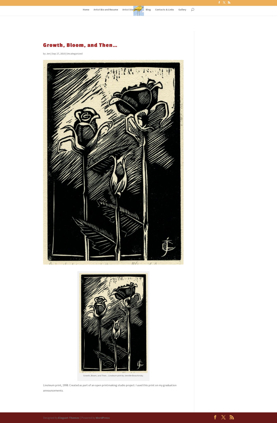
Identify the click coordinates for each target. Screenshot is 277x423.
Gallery (182, 9)
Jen (48, 53)
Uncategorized (74, 53)
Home (86, 9)
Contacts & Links (164, 9)
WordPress (103, 417)
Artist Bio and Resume (106, 9)
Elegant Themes (68, 417)
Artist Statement (131, 9)
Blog (148, 9)
